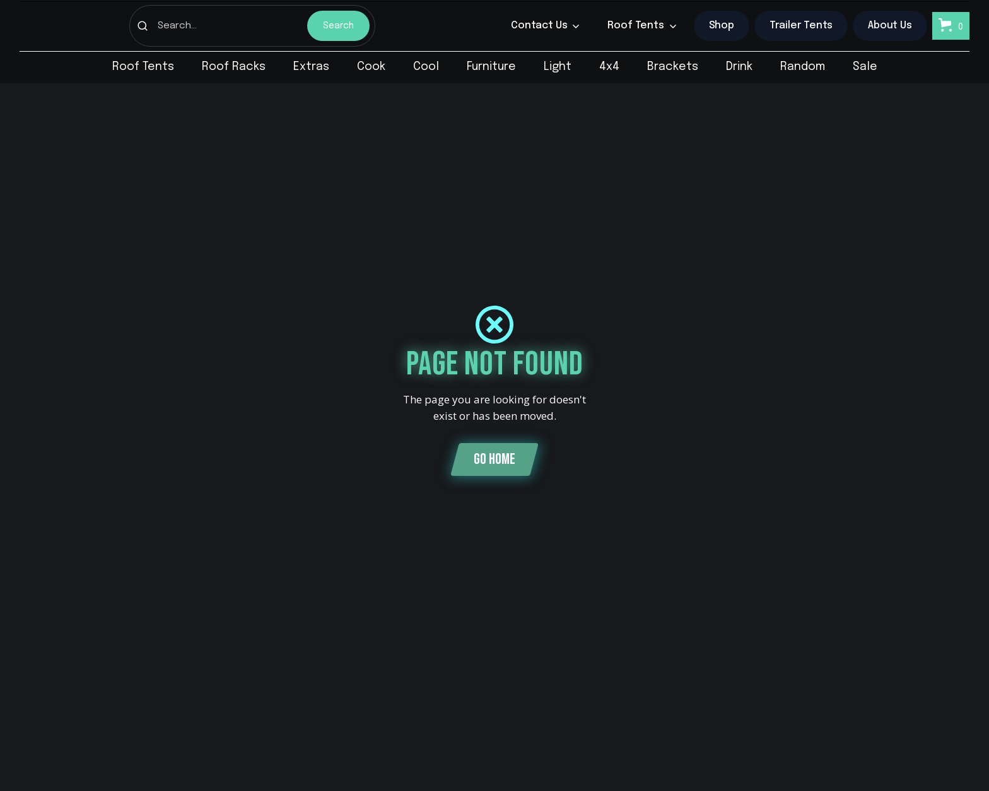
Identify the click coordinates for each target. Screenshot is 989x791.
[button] (545, 25)
